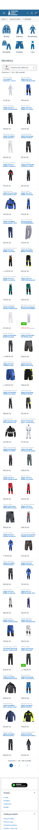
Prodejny (7, 801)
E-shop (6, 797)
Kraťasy (23, 333)
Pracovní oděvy (15, 19)
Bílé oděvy (6, 134)
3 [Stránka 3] (19, 765)
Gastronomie (31, 305)
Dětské (5, 447)
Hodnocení (7, 804)
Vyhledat (27, 13)
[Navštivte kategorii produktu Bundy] (6, 31)
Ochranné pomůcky (10, 825)
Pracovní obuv (8, 822)
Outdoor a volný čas (10, 828)
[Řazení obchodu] (22, 67)
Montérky (10, 106)
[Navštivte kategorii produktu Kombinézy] (32, 31)
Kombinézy (6, 163)
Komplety (24, 732)
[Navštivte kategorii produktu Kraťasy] (19, 46)
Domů (3, 19)
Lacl (4, 248)
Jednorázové (24, 419)
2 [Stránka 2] (15, 765)
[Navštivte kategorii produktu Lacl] (32, 46)
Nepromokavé (31, 732)
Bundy (5, 191)
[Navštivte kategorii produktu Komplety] (6, 46)
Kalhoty (5, 106)
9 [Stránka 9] (27, 765)
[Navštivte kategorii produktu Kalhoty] (19, 31)
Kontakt (6, 807)
